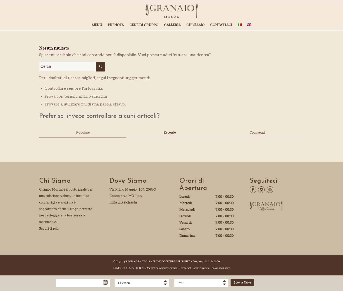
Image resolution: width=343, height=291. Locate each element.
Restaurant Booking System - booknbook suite (204, 268)
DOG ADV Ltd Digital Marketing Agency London (149, 268)
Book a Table (242, 282)
